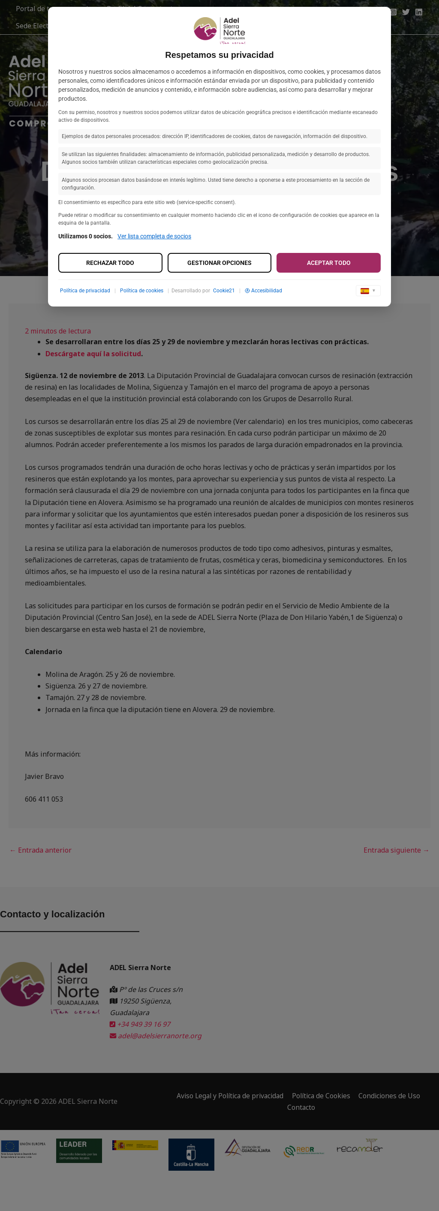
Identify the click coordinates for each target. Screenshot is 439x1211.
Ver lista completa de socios (154, 236)
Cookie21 (224, 291)
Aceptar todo (329, 262)
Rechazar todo (110, 262)
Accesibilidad (263, 291)
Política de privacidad (85, 291)
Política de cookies (141, 291)
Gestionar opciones (219, 262)
